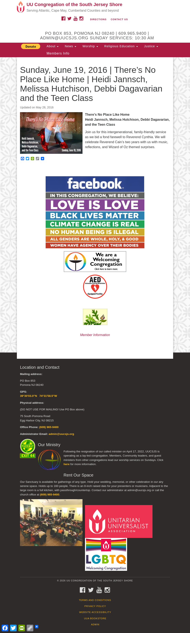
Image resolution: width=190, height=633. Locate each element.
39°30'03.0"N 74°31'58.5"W (38, 395)
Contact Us (119, 19)
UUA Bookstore (95, 618)
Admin (95, 624)
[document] (95, 204)
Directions (98, 19)
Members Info (57, 53)
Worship (90, 46)
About (52, 46)
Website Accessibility (95, 612)
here (67, 464)
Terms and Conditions (95, 600)
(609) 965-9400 (49, 427)
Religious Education (121, 46)
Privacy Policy (95, 606)
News (70, 46)
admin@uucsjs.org (61, 434)
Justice (151, 46)
